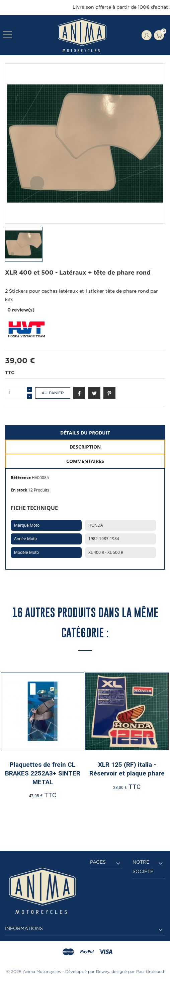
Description (85, 447)
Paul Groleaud (150, 972)
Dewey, (103, 972)
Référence (21, 477)
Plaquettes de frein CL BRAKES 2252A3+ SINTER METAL (42, 773)
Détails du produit (85, 432)
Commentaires (85, 461)
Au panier (52, 393)
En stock (19, 490)
